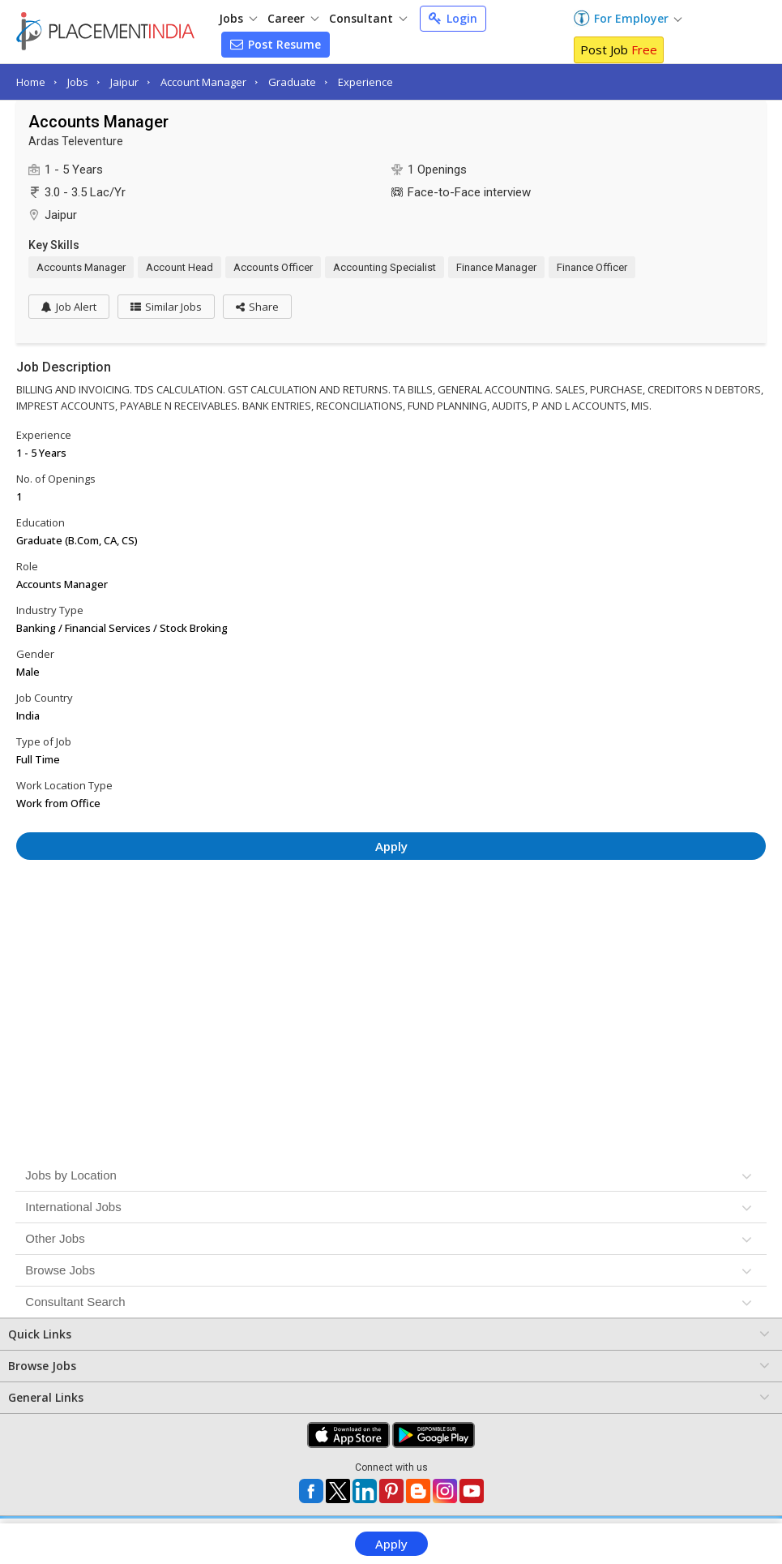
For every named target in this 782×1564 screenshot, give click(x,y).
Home (30, 82)
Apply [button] (391, 846)
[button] (257, 306)
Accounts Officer (273, 267)
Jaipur (124, 82)
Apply (391, 1544)
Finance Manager (496, 267)
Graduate (292, 82)
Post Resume (275, 44)
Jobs (238, 18)
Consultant (368, 18)
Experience (365, 82)
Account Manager (203, 82)
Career (292, 18)
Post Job (618, 49)
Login (453, 18)
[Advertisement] (391, 916)
